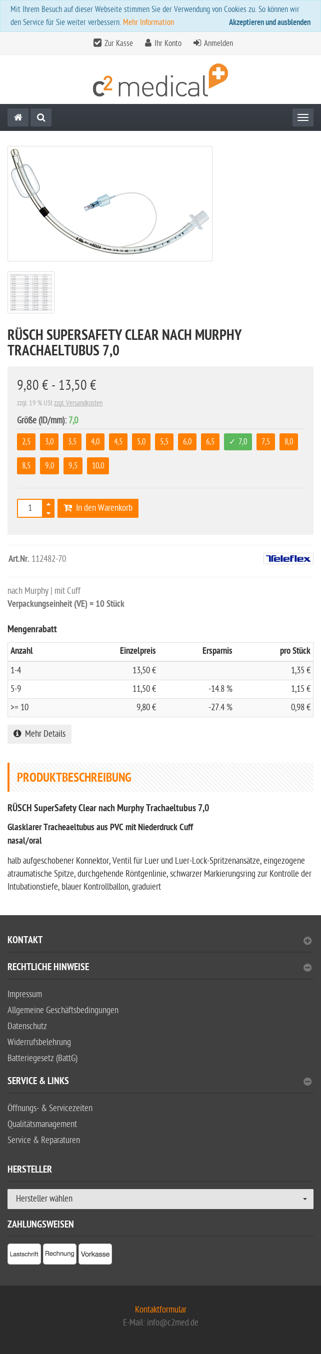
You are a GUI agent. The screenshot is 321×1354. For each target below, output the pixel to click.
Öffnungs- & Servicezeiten (50, 1108)
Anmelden (218, 43)
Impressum (25, 994)
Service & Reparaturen (44, 1140)
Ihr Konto (168, 43)
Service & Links (160, 1082)
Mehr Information (148, 22)
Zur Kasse (118, 43)
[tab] (161, 944)
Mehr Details (40, 734)
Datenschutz (27, 1026)
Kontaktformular (160, 1310)
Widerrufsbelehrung (39, 1042)
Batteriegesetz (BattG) (43, 1058)
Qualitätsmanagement (42, 1124)
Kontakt (160, 941)
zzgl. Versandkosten (78, 403)
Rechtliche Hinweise (160, 968)
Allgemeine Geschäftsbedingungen (63, 1010)
